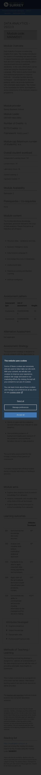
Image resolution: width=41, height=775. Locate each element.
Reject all (20, 401)
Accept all (20, 415)
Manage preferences (21, 407)
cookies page (16, 392)
